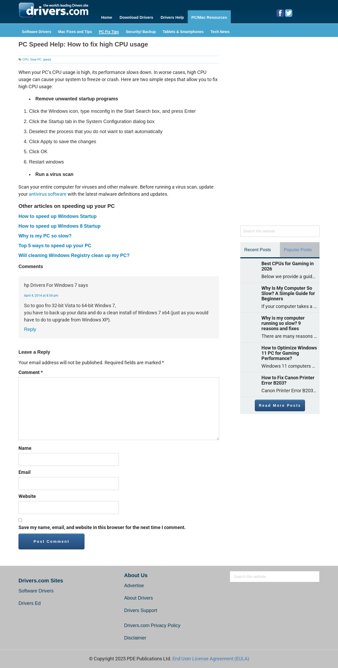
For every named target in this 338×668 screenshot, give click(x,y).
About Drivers (138, 596)
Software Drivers (36, 30)
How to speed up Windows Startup (57, 214)
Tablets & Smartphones (183, 30)
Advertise (134, 583)
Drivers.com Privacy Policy (152, 623)
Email (24, 470)
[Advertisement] (280, 132)
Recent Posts (257, 247)
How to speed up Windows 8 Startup (59, 224)
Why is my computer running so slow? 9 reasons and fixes (283, 321)
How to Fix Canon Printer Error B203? (287, 378)
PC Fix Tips (109, 30)
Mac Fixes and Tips (75, 30)
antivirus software (48, 192)
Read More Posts (280, 403)
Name (24, 446)
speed (47, 57)
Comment (30, 370)
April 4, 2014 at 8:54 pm (41, 293)
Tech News (219, 30)
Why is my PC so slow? (45, 233)
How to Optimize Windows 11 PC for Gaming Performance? (289, 351)
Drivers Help (174, 16)
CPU (25, 57)
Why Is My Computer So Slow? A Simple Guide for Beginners (288, 291)
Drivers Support (140, 608)
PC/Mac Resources (213, 16)
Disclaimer (135, 635)
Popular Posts (298, 247)
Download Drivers (137, 16)
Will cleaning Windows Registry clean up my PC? (74, 253)
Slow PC (35, 57)
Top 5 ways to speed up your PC (54, 243)
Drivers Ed (29, 601)
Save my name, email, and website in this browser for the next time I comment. (102, 525)
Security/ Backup (141, 30)
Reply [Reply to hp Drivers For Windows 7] (30, 327)
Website (27, 494)
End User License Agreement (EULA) (210, 656)
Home (106, 16)
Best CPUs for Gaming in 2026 (287, 264)
